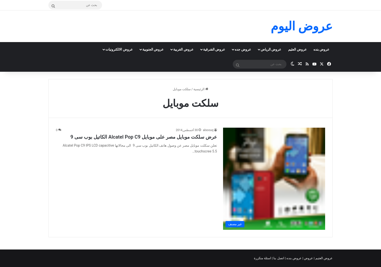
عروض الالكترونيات (118, 49)
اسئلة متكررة (263, 258)
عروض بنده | (294, 258)
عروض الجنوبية (153, 49)
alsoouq (208, 130)
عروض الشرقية (214, 49)
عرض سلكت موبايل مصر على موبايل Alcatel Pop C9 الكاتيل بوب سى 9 (143, 137)
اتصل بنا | (278, 258)
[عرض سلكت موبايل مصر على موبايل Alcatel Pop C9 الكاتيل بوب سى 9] (274, 179)
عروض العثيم (297, 49)
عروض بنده (321, 49)
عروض (308, 258)
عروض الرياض (271, 49)
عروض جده (243, 49)
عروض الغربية (183, 49)
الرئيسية (200, 89)
